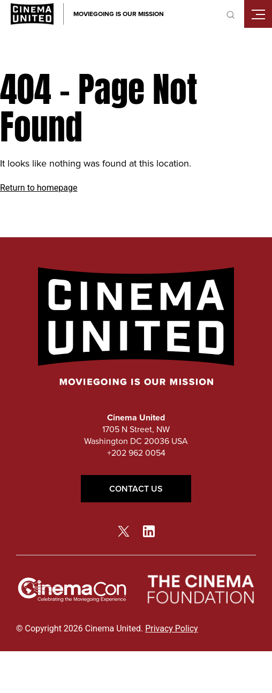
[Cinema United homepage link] (32, 14)
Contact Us (136, 489)
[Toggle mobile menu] (258, 14)
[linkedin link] (148, 531)
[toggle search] (230, 14)
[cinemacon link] (72, 590)
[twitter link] (123, 531)
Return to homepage (38, 188)
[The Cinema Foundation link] (200, 589)
